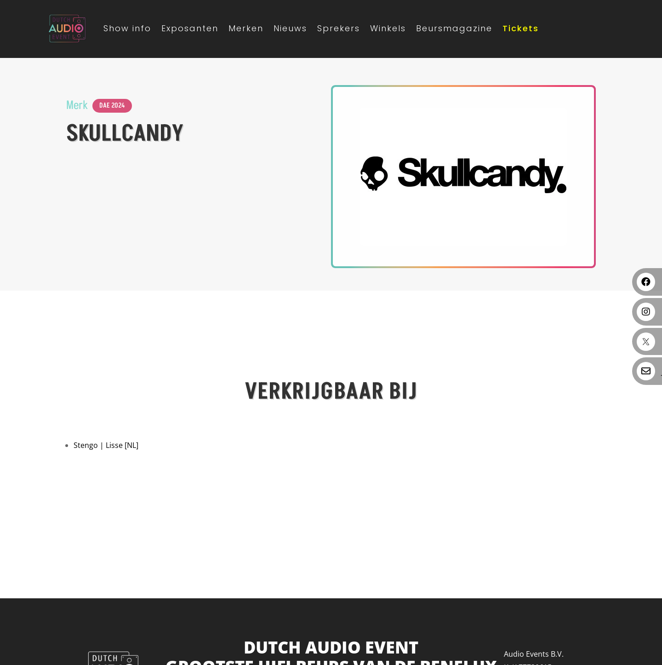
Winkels (388, 28)
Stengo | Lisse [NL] (106, 445)
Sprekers (338, 28)
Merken (245, 28)
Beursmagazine (454, 28)
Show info (127, 28)
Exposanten (189, 28)
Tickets (520, 28)
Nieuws (290, 28)
